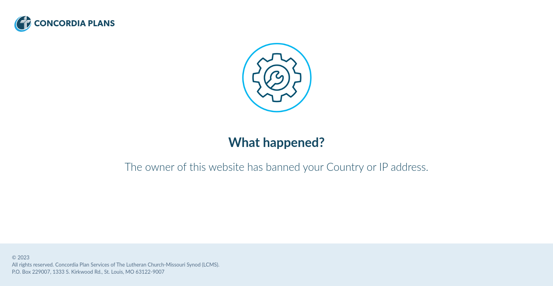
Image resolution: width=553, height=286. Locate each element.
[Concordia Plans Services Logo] (64, 29)
